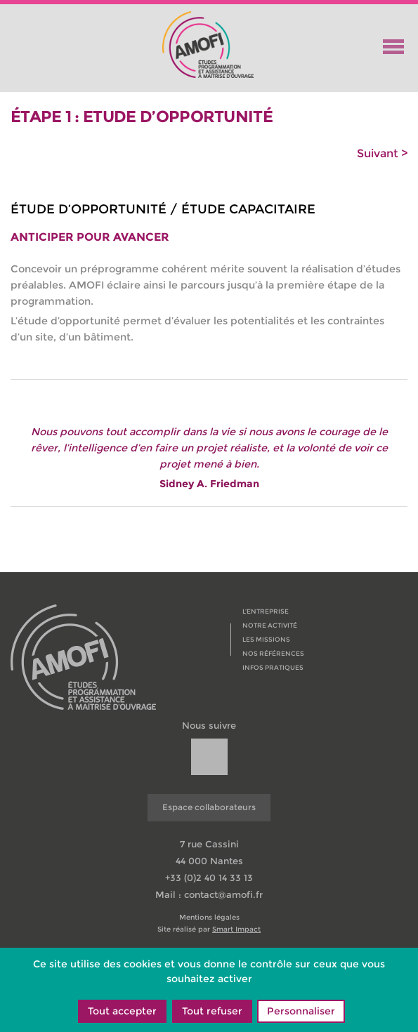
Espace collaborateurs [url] (209, 807)
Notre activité (269, 625)
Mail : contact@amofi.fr (209, 894)
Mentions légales (209, 917)
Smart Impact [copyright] (236, 929)
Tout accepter (122, 1011)
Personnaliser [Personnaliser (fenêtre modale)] (301, 1011)
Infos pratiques (272, 667)
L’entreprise (265, 611)
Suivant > (382, 153)
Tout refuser (212, 1011)
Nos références (273, 653)
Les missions (266, 639)
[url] (209, 757)
